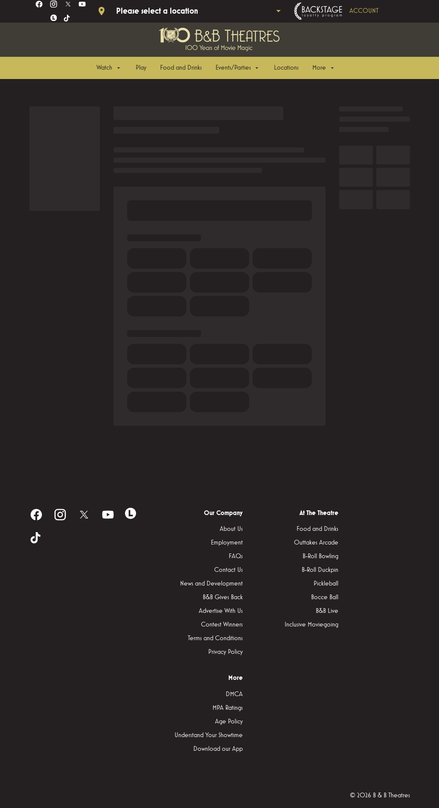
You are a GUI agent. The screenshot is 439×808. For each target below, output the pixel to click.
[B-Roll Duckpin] (320, 570)
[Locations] (286, 68)
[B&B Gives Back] (223, 597)
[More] (323, 68)
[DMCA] (234, 694)
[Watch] (109, 68)
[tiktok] (67, 19)
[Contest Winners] (222, 625)
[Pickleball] (326, 584)
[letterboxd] (53, 18)
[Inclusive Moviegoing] (311, 625)
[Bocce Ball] (324, 597)
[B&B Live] (327, 611)
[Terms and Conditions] (215, 638)
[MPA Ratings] (227, 708)
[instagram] (53, 4)
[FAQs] (236, 556)
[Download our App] (218, 749)
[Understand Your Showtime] (208, 735)
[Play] (141, 68)
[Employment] (227, 543)
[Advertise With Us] (221, 611)
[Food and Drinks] (181, 68)
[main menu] (215, 68)
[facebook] (39, 4)
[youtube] (82, 4)
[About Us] (231, 529)
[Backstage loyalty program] (348, 11)
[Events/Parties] (237, 68)
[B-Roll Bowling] (320, 556)
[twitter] (68, 4)
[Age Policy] (229, 722)
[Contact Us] (228, 570)
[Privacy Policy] (225, 652)
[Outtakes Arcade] (316, 543)
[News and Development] (211, 584)
